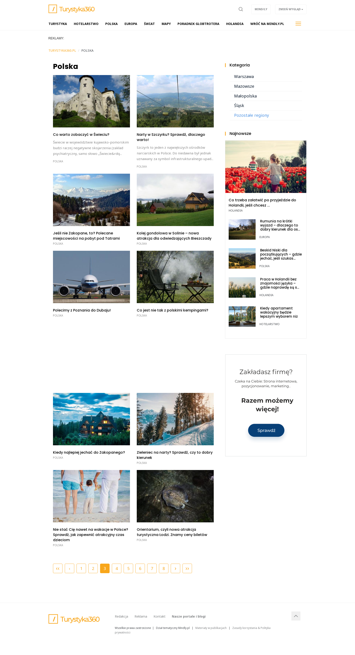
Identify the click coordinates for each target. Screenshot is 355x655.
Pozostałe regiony (251, 115)
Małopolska (245, 96)
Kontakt (160, 616)
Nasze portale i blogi (189, 616)
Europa (264, 237)
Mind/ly (261, 9)
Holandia (236, 210)
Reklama (140, 616)
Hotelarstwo (269, 324)
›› (187, 568)
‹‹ (58, 568)
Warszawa (244, 76)
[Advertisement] (133, 354)
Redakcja (121, 616)
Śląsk (239, 105)
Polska (58, 161)
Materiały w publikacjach (211, 628)
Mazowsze (244, 86)
